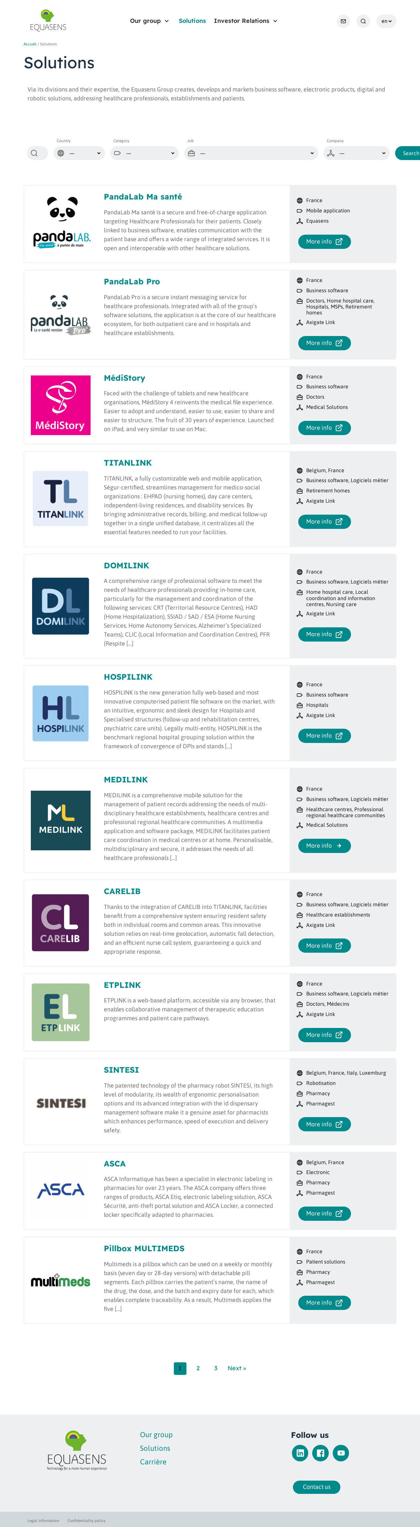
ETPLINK (122, 985)
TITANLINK (128, 463)
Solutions (192, 21)
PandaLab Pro (132, 281)
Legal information (43, 1520)
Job (190, 141)
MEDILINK (126, 779)
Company (335, 141)
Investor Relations (241, 21)
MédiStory (124, 378)
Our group (145, 21)
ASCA (115, 1163)
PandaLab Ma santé (143, 196)
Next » (237, 1368)
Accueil (30, 44)
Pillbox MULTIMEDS (144, 1248)
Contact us (297, 1486)
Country (64, 141)
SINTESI (121, 1070)
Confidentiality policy (86, 1520)
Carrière (114, 1461)
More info (324, 242)
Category (121, 141)
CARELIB (122, 891)
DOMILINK (126, 565)
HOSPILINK (128, 677)
